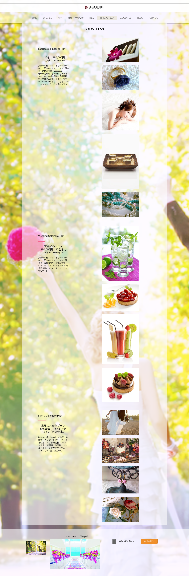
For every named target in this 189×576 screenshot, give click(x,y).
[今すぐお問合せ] (149, 541)
